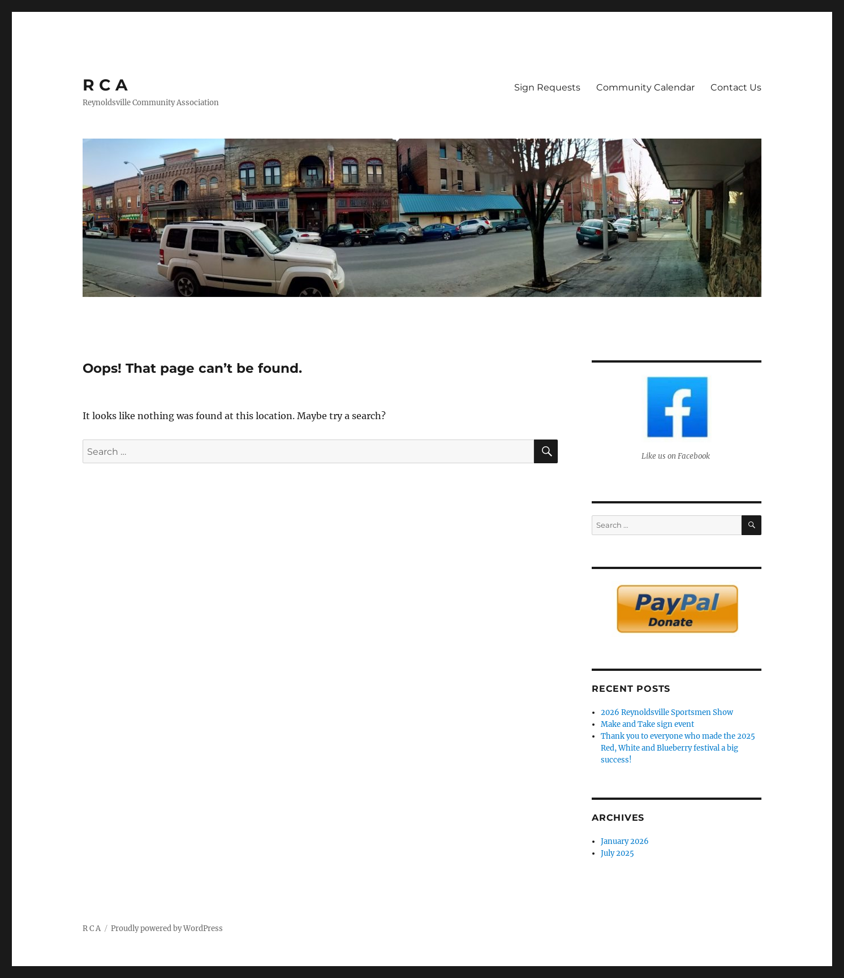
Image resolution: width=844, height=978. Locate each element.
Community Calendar (645, 87)
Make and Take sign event (647, 724)
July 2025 (617, 853)
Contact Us (735, 87)
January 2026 (625, 841)
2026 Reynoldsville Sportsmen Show (667, 712)
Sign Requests (547, 87)
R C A (105, 84)
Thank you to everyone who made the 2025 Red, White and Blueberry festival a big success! (678, 748)
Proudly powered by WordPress (167, 928)
